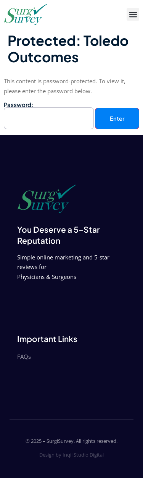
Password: (49, 116)
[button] (133, 14)
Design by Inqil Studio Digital (71, 454)
